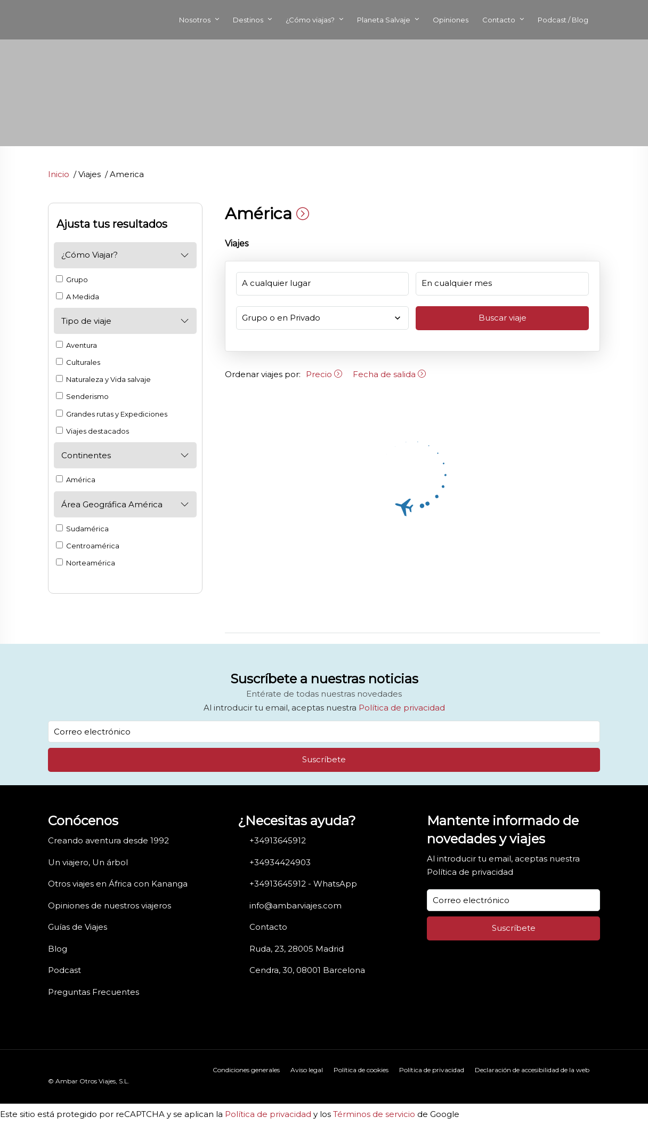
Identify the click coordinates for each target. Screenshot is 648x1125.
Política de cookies (361, 1070)
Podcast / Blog (563, 19)
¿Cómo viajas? (310, 19)
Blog (57, 949)
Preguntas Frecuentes (93, 992)
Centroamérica (87, 545)
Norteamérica (85, 562)
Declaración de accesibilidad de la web (532, 1070)
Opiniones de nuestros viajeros (109, 905)
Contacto (498, 19)
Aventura (76, 345)
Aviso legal (306, 1070)
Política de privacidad (402, 708)
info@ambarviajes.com (295, 905)
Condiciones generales (246, 1070)
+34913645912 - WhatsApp (303, 884)
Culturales (78, 362)
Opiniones (450, 19)
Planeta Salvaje (383, 19)
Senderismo (82, 396)
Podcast (64, 970)
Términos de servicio (374, 1114)
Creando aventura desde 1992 (108, 840)
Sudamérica (82, 528)
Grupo (72, 279)
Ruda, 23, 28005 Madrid (296, 949)
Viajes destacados (92, 431)
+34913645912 (277, 840)
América (75, 479)
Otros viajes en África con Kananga (118, 884)
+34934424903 (280, 862)
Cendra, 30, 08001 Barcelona (307, 970)
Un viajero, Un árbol (88, 862)
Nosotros (194, 19)
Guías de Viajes (77, 927)
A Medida (77, 296)
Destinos (248, 19)
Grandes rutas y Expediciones (111, 414)
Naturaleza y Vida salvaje (103, 379)
